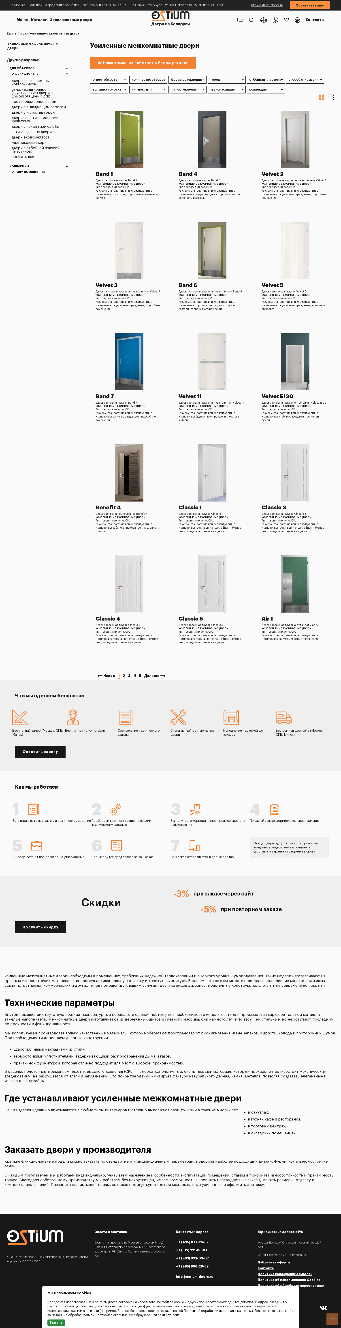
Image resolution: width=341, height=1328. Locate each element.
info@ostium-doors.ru (267, 5)
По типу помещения (27, 171)
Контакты (315, 20)
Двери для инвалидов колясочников (30, 82)
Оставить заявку (310, 5)
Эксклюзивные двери (71, 20)
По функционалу (23, 73)
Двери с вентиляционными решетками (35, 119)
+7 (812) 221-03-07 (191, 1250)
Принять (56, 1322)
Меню (22, 20)
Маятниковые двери (29, 143)
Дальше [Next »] (152, 676)
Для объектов (22, 68)
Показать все (23, 157)
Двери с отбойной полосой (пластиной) (36, 150)
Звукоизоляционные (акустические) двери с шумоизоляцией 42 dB (32, 93)
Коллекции (19, 166)
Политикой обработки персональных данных (218, 1311)
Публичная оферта (274, 1262)
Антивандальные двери (32, 132)
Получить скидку (40, 927)
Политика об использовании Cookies (289, 1279)
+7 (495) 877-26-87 (192, 1242)
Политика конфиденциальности (285, 1274)
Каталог (39, 20)
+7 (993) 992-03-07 (192, 1258)
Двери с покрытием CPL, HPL (36, 126)
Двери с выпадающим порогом (39, 107)
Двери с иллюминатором (33, 112)
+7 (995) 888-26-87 (192, 1266)
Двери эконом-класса (30, 137)
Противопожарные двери (34, 102)
